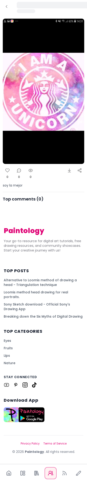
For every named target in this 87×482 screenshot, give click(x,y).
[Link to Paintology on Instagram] (25, 385)
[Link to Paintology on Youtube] (6, 385)
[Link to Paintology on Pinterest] (16, 385)
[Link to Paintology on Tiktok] (34, 385)
